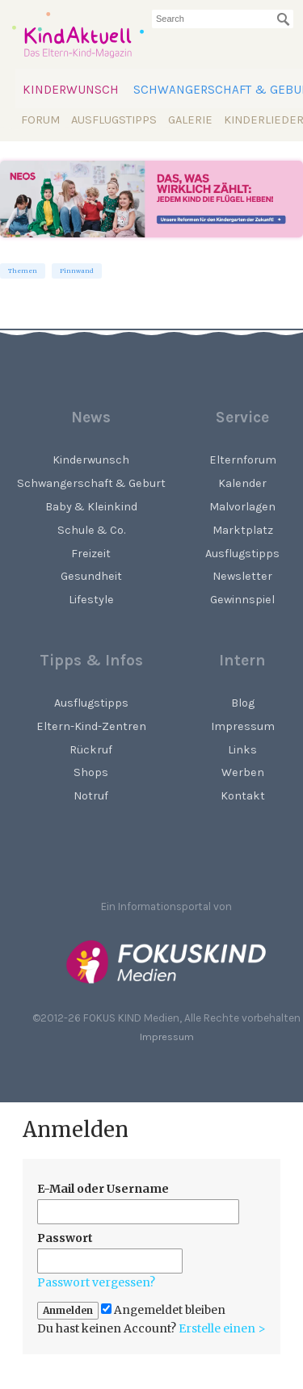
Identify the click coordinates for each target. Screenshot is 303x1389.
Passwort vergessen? (96, 1282)
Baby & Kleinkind (91, 507)
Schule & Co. (91, 530)
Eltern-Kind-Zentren (91, 726)
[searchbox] (222, 19)
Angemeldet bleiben (163, 1310)
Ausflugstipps (114, 120)
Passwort (65, 1238)
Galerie (190, 120)
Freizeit (91, 553)
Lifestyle (91, 599)
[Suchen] (283, 19)
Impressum (167, 1036)
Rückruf (90, 750)
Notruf (91, 796)
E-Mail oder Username (103, 1188)
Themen (22, 271)
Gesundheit (91, 576)
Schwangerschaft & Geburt (91, 483)
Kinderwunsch (71, 89)
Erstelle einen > (222, 1328)
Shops (91, 772)
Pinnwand (77, 271)
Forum (40, 120)
